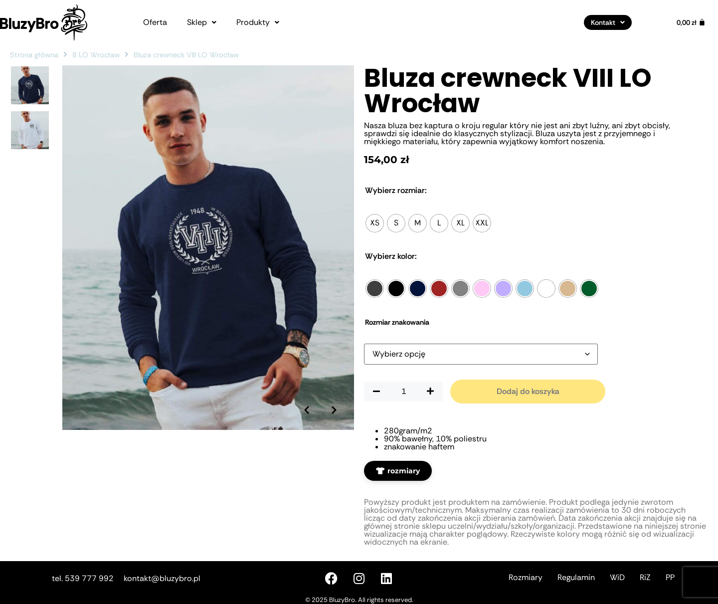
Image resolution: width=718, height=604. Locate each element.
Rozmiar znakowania (397, 322)
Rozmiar (396, 191)
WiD (617, 577)
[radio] (374, 223)
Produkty (257, 22)
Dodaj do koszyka (528, 391)
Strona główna (34, 55)
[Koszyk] (691, 22)
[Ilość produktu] (403, 392)
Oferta (155, 22)
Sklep (201, 22)
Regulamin (576, 577)
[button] (201, 22)
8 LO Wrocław (96, 55)
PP (670, 577)
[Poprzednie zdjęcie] (307, 410)
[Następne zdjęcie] (334, 410)
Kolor (391, 256)
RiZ (645, 577)
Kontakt (608, 22)
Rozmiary (525, 577)
